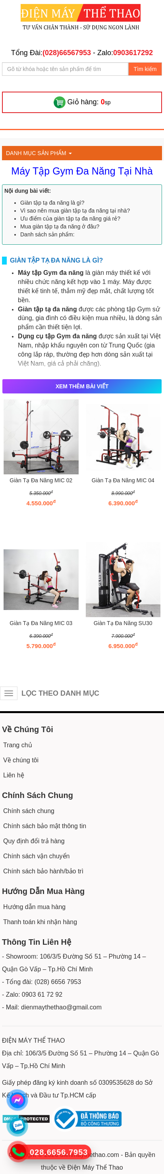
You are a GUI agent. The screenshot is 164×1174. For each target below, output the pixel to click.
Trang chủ (17, 745)
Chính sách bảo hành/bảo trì (43, 871)
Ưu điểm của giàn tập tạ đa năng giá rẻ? (70, 218)
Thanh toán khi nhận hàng (40, 922)
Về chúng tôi (21, 760)
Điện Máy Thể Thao (95, 1167)
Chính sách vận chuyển (36, 856)
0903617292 (133, 53)
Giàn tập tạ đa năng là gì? (52, 203)
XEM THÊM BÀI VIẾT (82, 386)
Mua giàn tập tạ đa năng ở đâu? (59, 226)
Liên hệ (13, 775)
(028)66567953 (66, 53)
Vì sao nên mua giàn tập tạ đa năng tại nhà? (75, 210)
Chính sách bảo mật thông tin (44, 826)
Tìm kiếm (145, 69)
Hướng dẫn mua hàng (34, 907)
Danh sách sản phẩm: (47, 234)
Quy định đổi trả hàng (34, 841)
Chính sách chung (28, 811)
